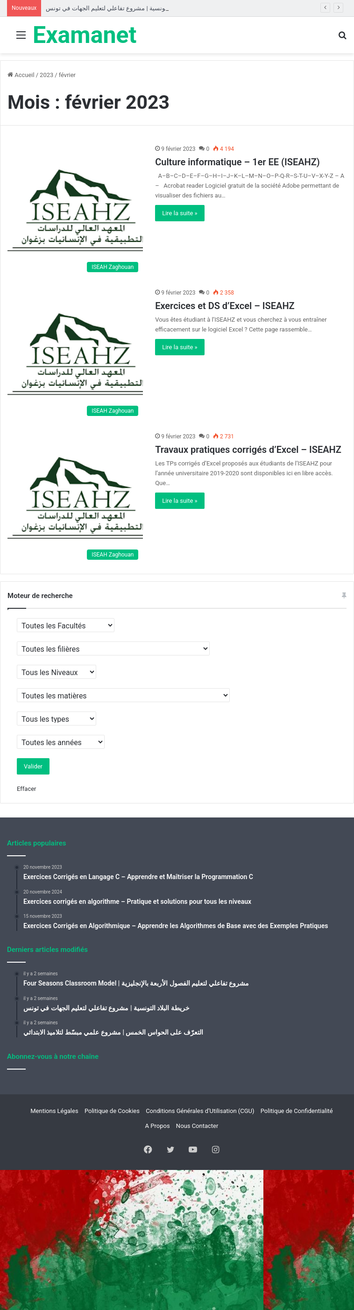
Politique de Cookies (112, 1110)
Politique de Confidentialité (297, 1110)
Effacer (26, 788)
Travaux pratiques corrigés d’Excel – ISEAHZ (248, 449)
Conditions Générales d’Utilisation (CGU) (200, 1110)
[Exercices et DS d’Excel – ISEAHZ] (75, 354)
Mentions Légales (54, 1110)
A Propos (157, 1125)
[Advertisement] (177, 123)
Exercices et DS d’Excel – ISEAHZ (225, 305)
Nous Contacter (197, 1125)
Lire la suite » (180, 213)
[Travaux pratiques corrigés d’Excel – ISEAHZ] (75, 498)
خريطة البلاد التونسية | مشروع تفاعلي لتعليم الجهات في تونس (124, 8)
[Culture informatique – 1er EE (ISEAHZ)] (75, 210)
